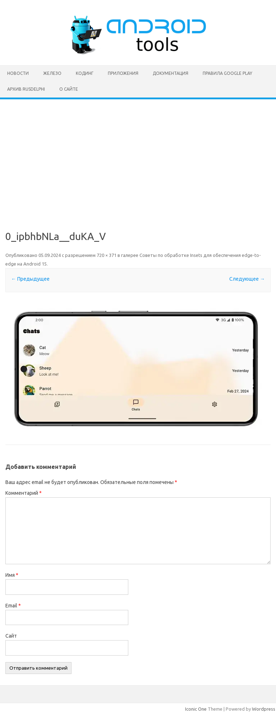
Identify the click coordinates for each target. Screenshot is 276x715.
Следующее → (247, 279)
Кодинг (84, 73)
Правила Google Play (227, 73)
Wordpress (263, 708)
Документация (170, 73)
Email (13, 605)
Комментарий (23, 493)
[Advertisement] (138, 153)
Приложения (123, 73)
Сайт (11, 636)
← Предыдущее (30, 279)
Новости (18, 73)
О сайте (68, 89)
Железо (52, 73)
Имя (11, 575)
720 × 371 (106, 255)
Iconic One (196, 708)
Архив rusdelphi (26, 89)
